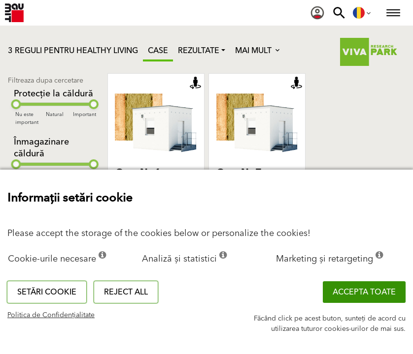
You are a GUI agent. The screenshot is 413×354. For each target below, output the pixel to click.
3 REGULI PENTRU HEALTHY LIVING (73, 51)
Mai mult (258, 51)
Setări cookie (46, 292)
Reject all (126, 292)
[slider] (16, 104)
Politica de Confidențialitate (51, 315)
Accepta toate (364, 292)
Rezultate (198, 51)
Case (158, 51)
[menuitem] (317, 12)
